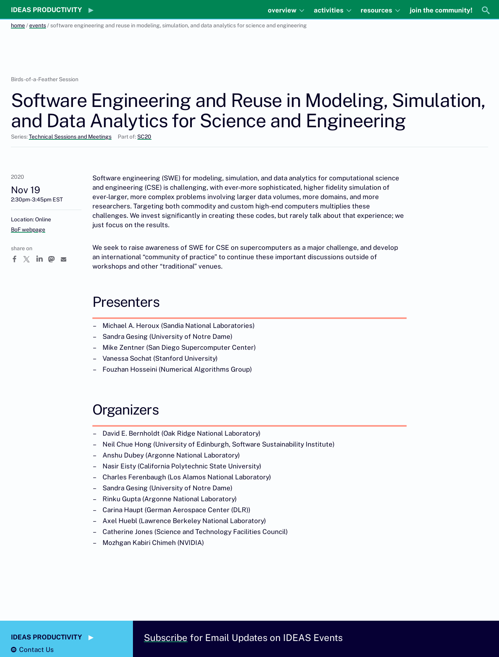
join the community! (441, 10)
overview (283, 10)
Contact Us (36, 649)
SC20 (144, 137)
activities (329, 10)
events (37, 25)
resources (377, 10)
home (18, 25)
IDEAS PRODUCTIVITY (46, 10)
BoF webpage (28, 229)
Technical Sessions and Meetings (70, 137)
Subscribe (166, 637)
